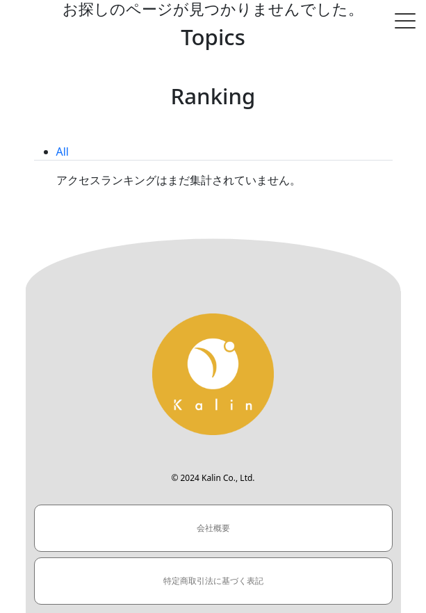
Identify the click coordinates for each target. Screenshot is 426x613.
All (62, 151)
